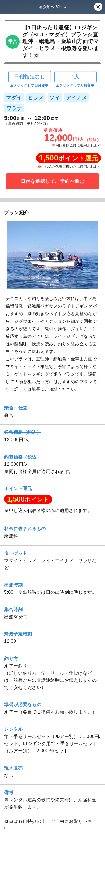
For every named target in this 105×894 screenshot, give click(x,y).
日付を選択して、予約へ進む (53, 181)
